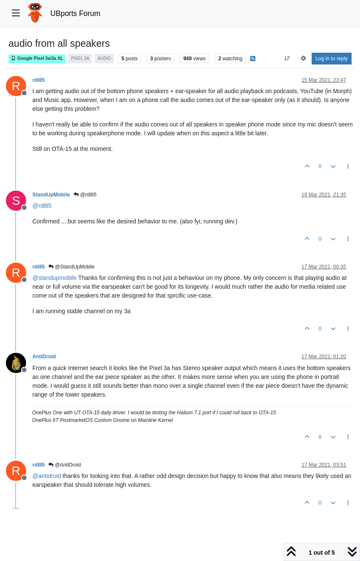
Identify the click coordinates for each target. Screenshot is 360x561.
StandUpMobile (51, 195)
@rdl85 (85, 195)
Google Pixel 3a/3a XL (37, 58)
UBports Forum (75, 13)
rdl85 (38, 80)
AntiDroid (44, 357)
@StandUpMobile (71, 267)
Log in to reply (331, 59)
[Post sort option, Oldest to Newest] (287, 58)
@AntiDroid (64, 465)
